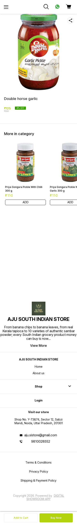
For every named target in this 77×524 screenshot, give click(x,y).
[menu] (6, 7)
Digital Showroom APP (45, 497)
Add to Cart (21, 517)
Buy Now (56, 517)
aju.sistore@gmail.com (40, 435)
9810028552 (40, 441)
